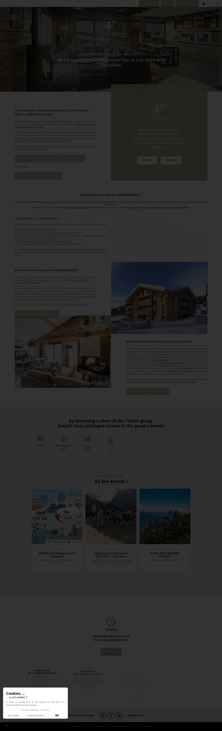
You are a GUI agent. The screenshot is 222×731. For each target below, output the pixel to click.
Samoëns (171, 164)
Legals (88, 726)
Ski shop (40, 449)
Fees (138, 726)
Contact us (111, 652)
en (217, 3)
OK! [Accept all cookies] (57, 715)
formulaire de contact (76, 212)
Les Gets (147, 164)
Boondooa (148, 726)
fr (211, 3)
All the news (111, 580)
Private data (99, 726)
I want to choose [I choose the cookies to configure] (35, 715)
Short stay (149, 3)
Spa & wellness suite (64, 452)
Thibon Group (187, 3)
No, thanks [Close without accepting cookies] (13, 715)
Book (167, 3)
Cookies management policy (120, 726)
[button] (156, 335)
